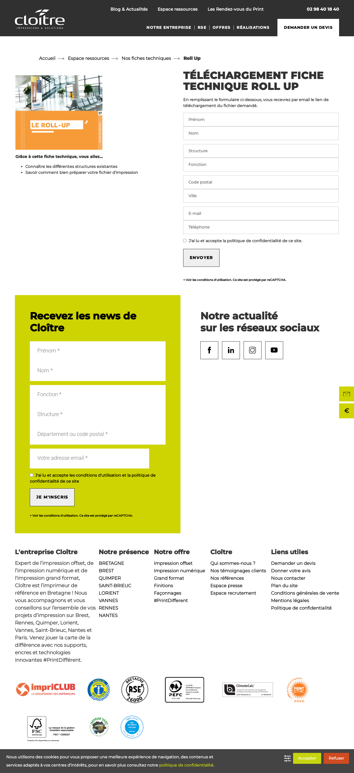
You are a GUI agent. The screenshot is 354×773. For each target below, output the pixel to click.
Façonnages (167, 593)
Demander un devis (308, 27)
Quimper (110, 578)
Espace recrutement (233, 593)
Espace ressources (178, 9)
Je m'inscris (52, 497)
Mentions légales (290, 600)
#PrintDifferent (171, 600)
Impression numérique (179, 571)
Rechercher (293, 9)
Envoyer (201, 257)
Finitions (163, 585)
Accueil (47, 58)
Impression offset (173, 563)
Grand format (169, 578)
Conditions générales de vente (305, 593)
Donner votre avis (290, 571)
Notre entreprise (168, 27)
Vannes (108, 600)
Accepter (307, 758)
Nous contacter (276, 10)
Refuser (336, 758)
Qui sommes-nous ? (232, 563)
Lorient (109, 593)
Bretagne (111, 563)
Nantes (108, 615)
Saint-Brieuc (115, 585)
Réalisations (253, 27)
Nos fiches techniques (146, 58)
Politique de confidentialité (301, 608)
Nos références (227, 578)
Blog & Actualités (129, 9)
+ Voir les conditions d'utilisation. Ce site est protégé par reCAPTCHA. (234, 280)
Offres (221, 27)
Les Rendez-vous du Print (236, 9)
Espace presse (226, 585)
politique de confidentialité (186, 765)
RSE (202, 27)
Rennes (108, 608)
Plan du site (284, 585)
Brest (106, 571)
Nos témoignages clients (238, 571)
